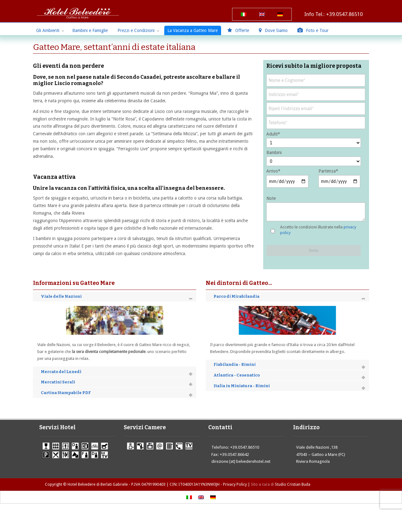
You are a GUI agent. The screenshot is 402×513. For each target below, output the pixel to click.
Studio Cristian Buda (292, 484)
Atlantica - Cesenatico (237, 375)
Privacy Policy (235, 484)
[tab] (114, 296)
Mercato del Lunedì (61, 371)
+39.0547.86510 (344, 14)
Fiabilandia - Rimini (235, 364)
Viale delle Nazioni (61, 296)
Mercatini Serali (58, 382)
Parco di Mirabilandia (236, 296)
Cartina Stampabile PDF (66, 392)
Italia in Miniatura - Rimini (242, 385)
